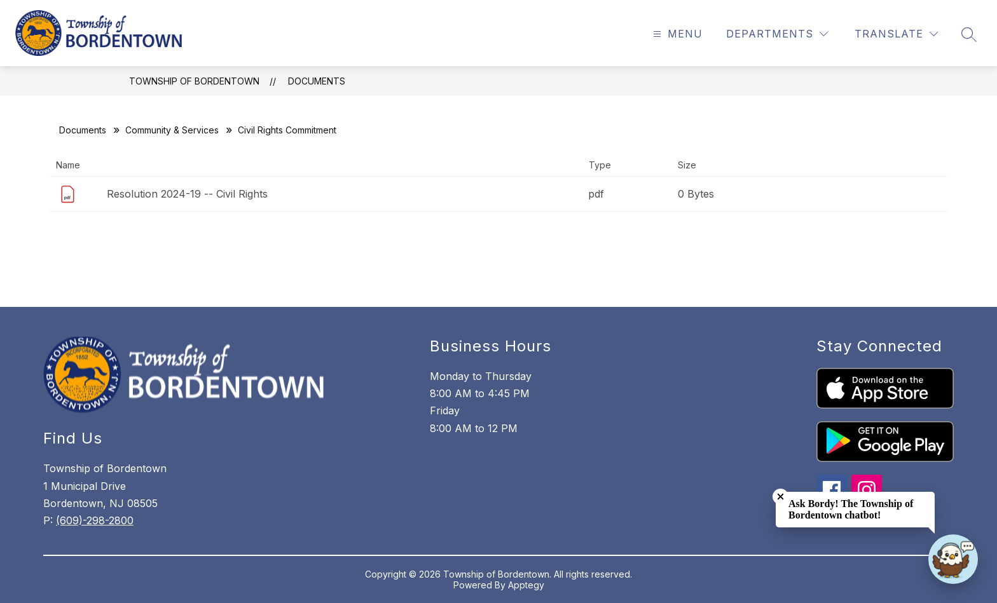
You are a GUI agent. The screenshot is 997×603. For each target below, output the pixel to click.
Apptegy (526, 584)
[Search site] (969, 34)
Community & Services (172, 130)
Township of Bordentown (194, 81)
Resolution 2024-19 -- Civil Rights (187, 193)
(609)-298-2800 (95, 520)
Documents (316, 81)
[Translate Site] (896, 34)
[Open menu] (676, 34)
